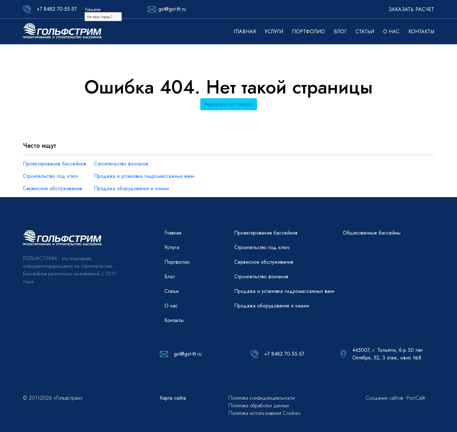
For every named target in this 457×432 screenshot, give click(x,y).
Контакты (421, 31)
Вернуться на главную (228, 104)
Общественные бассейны (372, 232)
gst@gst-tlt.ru (172, 9)
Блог (340, 31)
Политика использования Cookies (264, 413)
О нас (391, 31)
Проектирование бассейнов (54, 163)
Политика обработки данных (258, 405)
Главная (245, 31)
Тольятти (92, 9)
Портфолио (308, 31)
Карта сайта (173, 398)
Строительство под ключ (50, 176)
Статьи (364, 31)
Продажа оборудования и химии (131, 188)
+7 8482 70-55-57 (57, 9)
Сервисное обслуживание (52, 188)
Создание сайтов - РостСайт (395, 398)
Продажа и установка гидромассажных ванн (144, 176)
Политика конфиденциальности (261, 398)
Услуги (274, 31)
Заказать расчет (411, 9)
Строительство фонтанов (121, 163)
